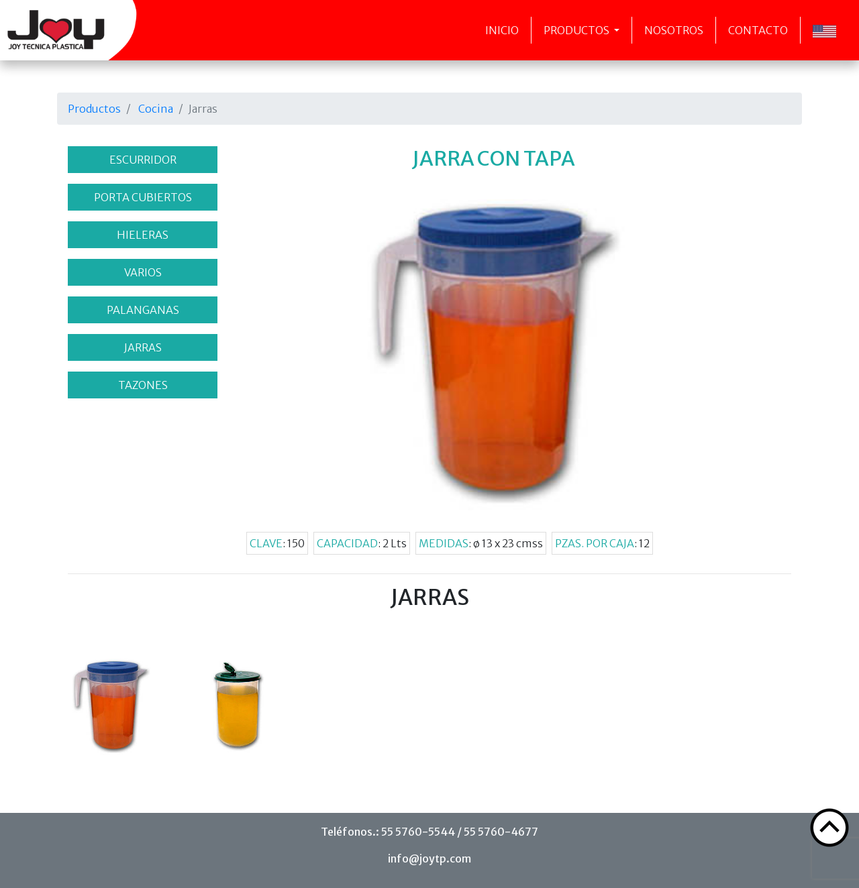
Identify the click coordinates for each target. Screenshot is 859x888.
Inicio (502, 30)
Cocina (155, 108)
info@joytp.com (429, 858)
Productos (577, 30)
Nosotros (673, 30)
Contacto (758, 30)
